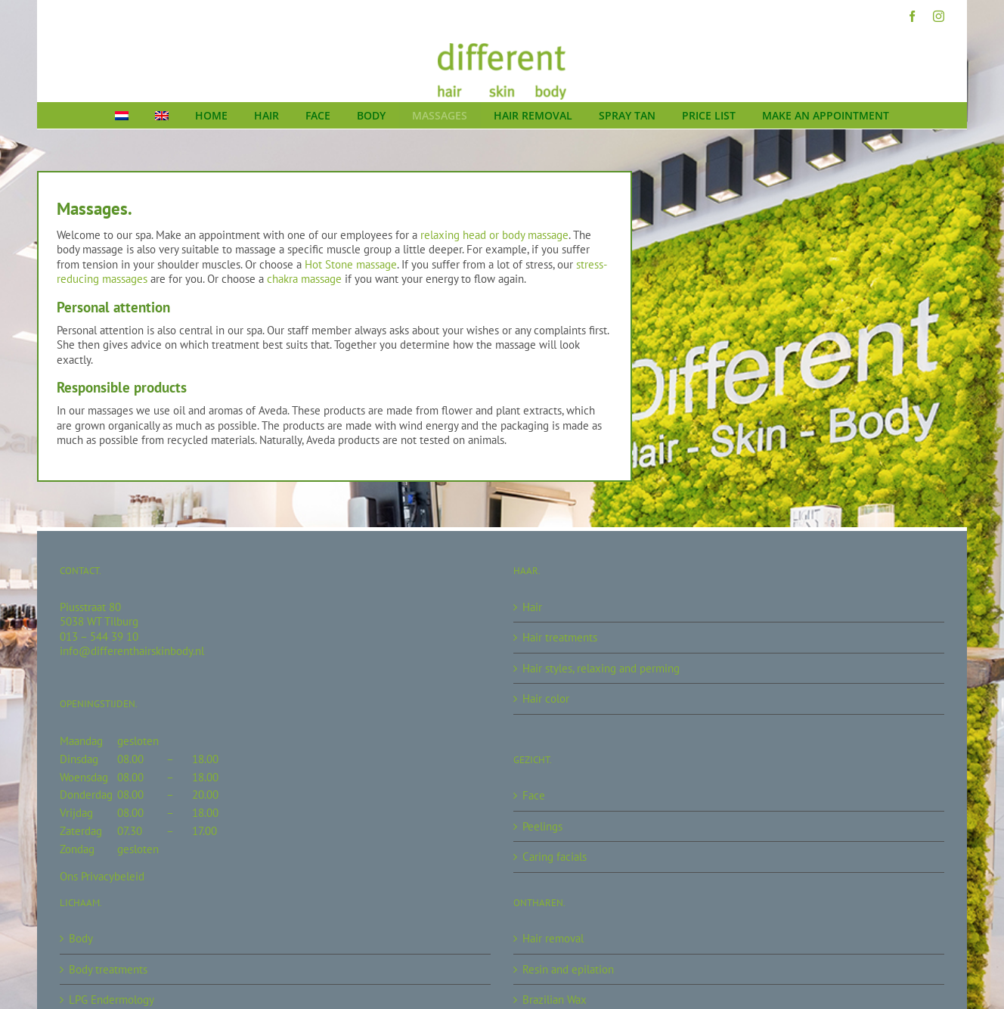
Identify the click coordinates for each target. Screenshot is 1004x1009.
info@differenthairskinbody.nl (132, 651)
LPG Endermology (111, 999)
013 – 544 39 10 (99, 636)
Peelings (542, 826)
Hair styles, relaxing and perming (601, 668)
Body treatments (108, 969)
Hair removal (553, 938)
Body (81, 938)
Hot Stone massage (351, 264)
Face (533, 795)
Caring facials (554, 856)
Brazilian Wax (554, 999)
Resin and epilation (568, 969)
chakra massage (304, 279)
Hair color (545, 698)
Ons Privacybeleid (102, 876)
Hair (532, 607)
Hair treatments (559, 637)
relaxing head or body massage (494, 235)
